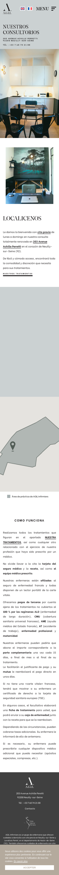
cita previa (44, 232)
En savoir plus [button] (21, 861)
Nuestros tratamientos (18, 274)
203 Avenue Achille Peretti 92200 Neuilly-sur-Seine (30, 795)
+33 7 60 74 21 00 (20, 44)
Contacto (30, 808)
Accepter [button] (29, 867)
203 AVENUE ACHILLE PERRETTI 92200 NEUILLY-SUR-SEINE (20, 39)
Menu (42, 9)
